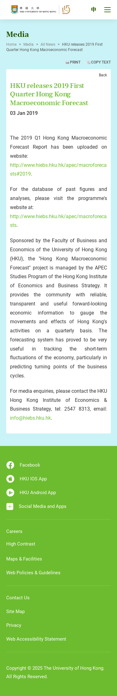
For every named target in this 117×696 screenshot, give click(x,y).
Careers (14, 531)
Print (75, 62)
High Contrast (20, 544)
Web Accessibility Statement (36, 639)
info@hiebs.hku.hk (30, 418)
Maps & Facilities (24, 559)
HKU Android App (31, 493)
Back (103, 75)
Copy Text (101, 62)
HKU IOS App (26, 479)
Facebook (23, 465)
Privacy (13, 625)
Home (11, 44)
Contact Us (18, 598)
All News (48, 44)
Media (28, 44)
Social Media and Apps (36, 506)
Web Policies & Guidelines (33, 573)
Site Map (15, 611)
